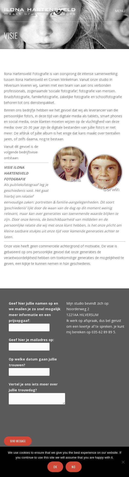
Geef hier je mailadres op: (31, 339)
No (74, 466)
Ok (55, 466)
